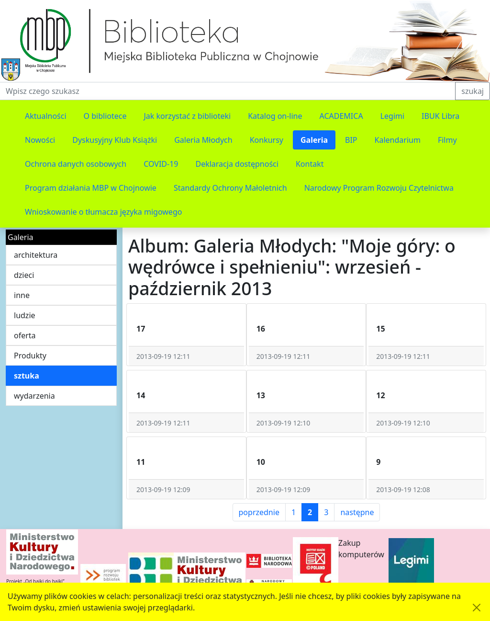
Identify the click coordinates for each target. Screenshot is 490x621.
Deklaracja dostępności (236, 164)
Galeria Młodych (203, 140)
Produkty (30, 355)
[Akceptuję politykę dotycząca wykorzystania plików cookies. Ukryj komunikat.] (476, 607)
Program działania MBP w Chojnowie (90, 188)
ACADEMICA (341, 116)
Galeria (314, 140)
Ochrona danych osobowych (75, 164)
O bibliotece (105, 116)
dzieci (24, 275)
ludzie (24, 315)
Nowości (40, 140)
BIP (351, 140)
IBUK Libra (440, 116)
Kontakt (310, 164)
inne (22, 295)
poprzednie (259, 512)
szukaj (472, 91)
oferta (25, 335)
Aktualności (46, 116)
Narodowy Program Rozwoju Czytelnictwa (379, 188)
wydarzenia (34, 396)
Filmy (447, 140)
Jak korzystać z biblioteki (187, 116)
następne (357, 512)
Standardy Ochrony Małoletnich (230, 188)
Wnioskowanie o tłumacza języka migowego (103, 212)
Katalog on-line (275, 116)
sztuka (26, 375)
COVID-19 (161, 164)
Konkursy (266, 140)
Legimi (392, 116)
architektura (35, 255)
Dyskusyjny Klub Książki (114, 140)
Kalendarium (398, 140)
